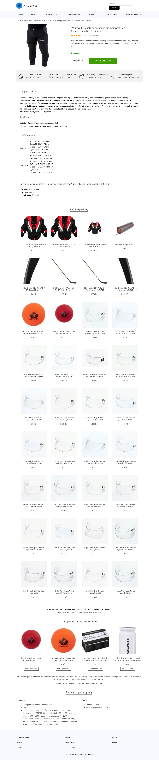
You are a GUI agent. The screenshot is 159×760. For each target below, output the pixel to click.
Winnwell (104, 43)
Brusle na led (74, 14)
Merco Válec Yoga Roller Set (125, 245)
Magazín (68, 737)
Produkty (25, 21)
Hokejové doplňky (53, 14)
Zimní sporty (37, 21)
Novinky (20, 742)
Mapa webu (69, 742)
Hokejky (92, 14)
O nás (114, 737)
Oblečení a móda (132, 14)
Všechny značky (23, 737)
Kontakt (115, 742)
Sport (30, 21)
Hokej (33, 14)
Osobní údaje (70, 747)
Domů (20, 14)
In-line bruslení (110, 14)
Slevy (19, 747)
